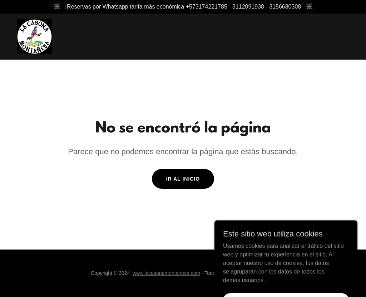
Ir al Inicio (183, 179)
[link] (34, 36)
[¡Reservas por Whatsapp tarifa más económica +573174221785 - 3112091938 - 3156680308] (183, 6)
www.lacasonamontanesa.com (166, 273)
